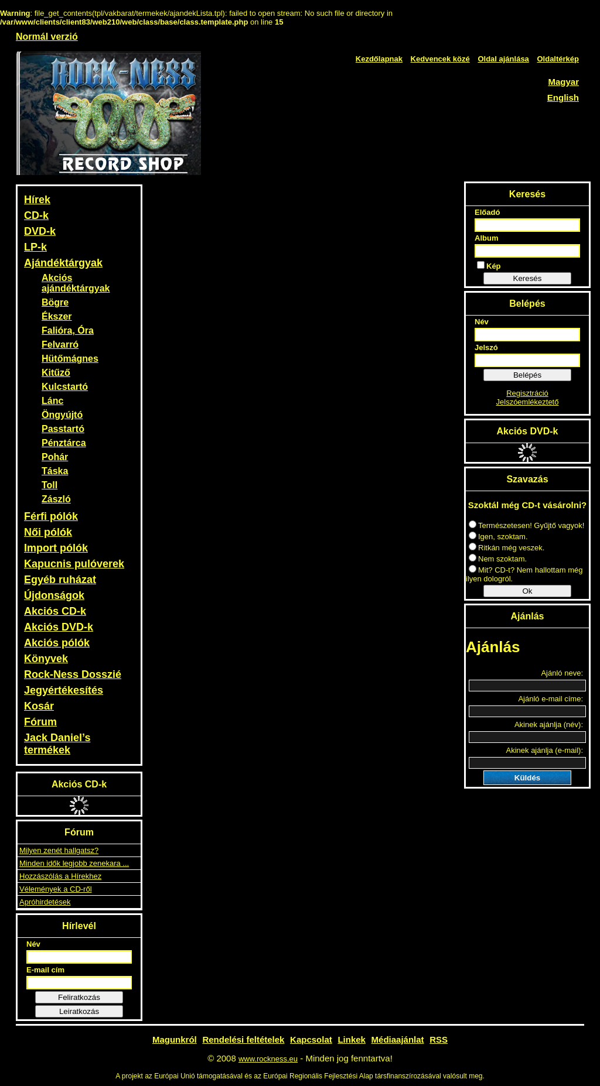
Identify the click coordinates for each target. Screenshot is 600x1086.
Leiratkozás (79, 1011)
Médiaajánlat (397, 1039)
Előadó (487, 212)
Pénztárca (64, 443)
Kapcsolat (311, 1039)
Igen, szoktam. (498, 536)
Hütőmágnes (70, 359)
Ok (527, 591)
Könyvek (46, 658)
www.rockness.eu (268, 1058)
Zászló (56, 499)
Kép (489, 265)
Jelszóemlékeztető (527, 402)
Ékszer (57, 316)
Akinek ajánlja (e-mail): (545, 750)
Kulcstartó (65, 387)
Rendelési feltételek (243, 1039)
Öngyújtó (62, 415)
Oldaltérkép (558, 58)
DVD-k (40, 231)
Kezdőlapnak (379, 58)
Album (486, 238)
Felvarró (60, 345)
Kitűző (56, 373)
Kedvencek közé (440, 58)
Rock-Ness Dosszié (72, 674)
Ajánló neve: (562, 673)
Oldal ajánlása (503, 58)
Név (33, 944)
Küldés (527, 777)
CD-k (36, 215)
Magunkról (174, 1039)
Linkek (352, 1039)
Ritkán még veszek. (506, 547)
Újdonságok (54, 595)
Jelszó (486, 347)
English (563, 97)
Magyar (563, 82)
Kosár (39, 706)
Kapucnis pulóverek (74, 564)
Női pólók (48, 532)
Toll (49, 485)
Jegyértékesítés (63, 690)
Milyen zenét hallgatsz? (58, 850)
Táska (55, 471)
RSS (438, 1039)
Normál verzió (47, 37)
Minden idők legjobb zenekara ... (74, 863)
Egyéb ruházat (60, 579)
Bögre (55, 302)
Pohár (55, 457)
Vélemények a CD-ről (55, 889)
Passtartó (63, 429)
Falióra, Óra (68, 330)
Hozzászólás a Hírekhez (60, 876)
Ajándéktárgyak (63, 263)
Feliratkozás (79, 997)
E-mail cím (45, 969)
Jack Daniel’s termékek (57, 744)
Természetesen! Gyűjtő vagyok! (526, 525)
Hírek (37, 199)
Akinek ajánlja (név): (548, 724)
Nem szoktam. (498, 558)
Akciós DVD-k (58, 627)
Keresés (527, 278)
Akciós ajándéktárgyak (76, 283)
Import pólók (56, 548)
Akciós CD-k (55, 611)
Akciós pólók (57, 643)
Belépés (527, 375)
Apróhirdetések (44, 901)
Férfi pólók (51, 516)
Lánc (52, 401)
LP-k (35, 247)
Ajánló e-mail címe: (550, 698)
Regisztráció (527, 393)
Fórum (40, 722)
